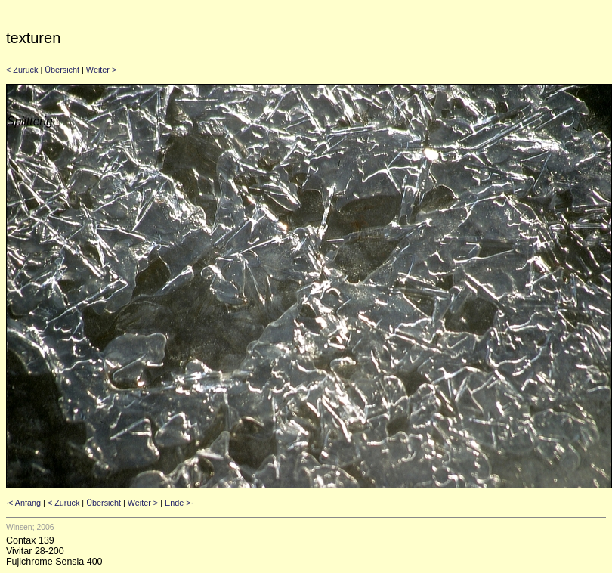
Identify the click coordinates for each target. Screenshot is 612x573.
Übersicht (62, 69)
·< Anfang (23, 502)
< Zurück (22, 69)
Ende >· (179, 502)
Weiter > (101, 69)
